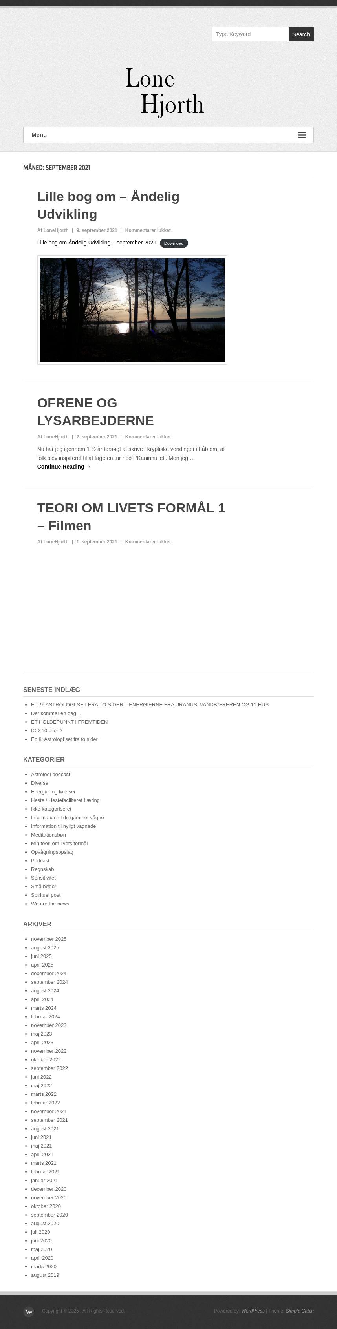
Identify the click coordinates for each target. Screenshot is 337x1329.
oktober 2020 (46, 1206)
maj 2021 (41, 1146)
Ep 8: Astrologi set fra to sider (64, 739)
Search (301, 34)
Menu (168, 135)
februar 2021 (45, 1172)
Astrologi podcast (50, 774)
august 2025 (45, 948)
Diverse (39, 783)
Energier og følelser (53, 792)
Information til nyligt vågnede (63, 826)
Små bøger (43, 886)
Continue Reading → (64, 467)
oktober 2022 (46, 1060)
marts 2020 (44, 1266)
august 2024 (45, 991)
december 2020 (48, 1189)
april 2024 (42, 999)
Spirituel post (45, 895)
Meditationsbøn (48, 835)
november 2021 (48, 1111)
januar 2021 (44, 1180)
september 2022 (49, 1068)
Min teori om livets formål (59, 843)
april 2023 (42, 1042)
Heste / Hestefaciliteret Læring (65, 800)
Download (174, 243)
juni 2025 (41, 956)
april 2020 (42, 1258)
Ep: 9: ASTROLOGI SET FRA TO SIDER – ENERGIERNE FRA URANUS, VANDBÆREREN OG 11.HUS (150, 705)
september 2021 (49, 1120)
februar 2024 (45, 1016)
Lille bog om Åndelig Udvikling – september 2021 (97, 242)
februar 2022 (45, 1103)
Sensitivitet (43, 878)
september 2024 (49, 982)
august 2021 (45, 1129)
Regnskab (42, 869)
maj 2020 (41, 1249)
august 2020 (45, 1223)
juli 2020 (40, 1232)
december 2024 (48, 973)
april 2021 (42, 1154)
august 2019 (45, 1275)
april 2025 (42, 965)
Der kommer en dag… (56, 713)
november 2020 (48, 1197)
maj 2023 (41, 1034)
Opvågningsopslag (52, 852)
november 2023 (48, 1025)
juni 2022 (41, 1077)
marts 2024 (44, 1008)
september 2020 (49, 1215)
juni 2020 (41, 1241)
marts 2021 (44, 1163)
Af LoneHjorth (53, 230)
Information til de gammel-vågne (67, 817)
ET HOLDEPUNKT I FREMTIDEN (69, 722)
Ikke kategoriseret (51, 809)
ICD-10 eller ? (46, 730)
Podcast (40, 861)
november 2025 (48, 939)
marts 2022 (44, 1094)
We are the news (50, 904)
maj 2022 (41, 1085)
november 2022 (48, 1051)
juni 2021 (41, 1137)
